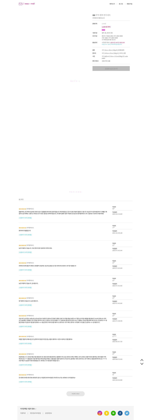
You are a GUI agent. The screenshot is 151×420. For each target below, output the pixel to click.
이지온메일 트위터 (127, 413)
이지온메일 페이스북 (120, 413)
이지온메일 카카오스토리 (106, 413)
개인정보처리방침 (35, 413)
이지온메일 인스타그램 (99, 413)
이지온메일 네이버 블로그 (113, 413)
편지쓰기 (112, 4)
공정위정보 (48, 413)
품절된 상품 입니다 (111, 68)
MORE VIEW (75, 394)
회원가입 (129, 4)
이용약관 (23, 413)
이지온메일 (27, 4)
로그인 (121, 4)
